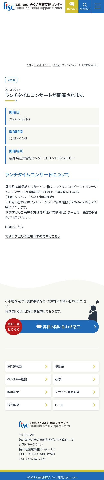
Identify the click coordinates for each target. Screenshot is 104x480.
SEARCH (84, 7)
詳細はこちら (14, 226)
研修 (75, 379)
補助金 (75, 366)
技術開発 (27, 405)
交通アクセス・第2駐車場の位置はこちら (32, 236)
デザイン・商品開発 (75, 392)
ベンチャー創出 (27, 379)
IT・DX (75, 405)
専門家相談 (27, 366)
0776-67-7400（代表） (41, 454)
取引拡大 (27, 392)
